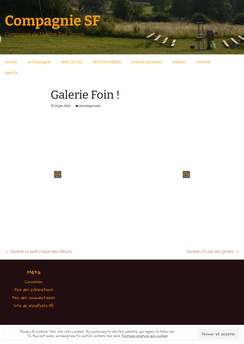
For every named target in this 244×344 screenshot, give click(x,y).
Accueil (11, 62)
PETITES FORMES (107, 62)
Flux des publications (34, 289)
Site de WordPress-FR (33, 305)
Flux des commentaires (34, 297)
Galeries (179, 62)
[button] (57, 174)
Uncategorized (89, 106)
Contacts (203, 62)
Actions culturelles (146, 62)
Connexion (34, 281)
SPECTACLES (72, 62)
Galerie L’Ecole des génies (212, 251)
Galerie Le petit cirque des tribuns (38, 251)
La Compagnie (39, 62)
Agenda (11, 72)
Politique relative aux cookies (145, 336)
